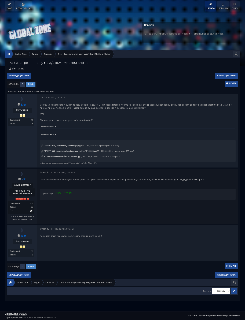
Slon (14, 68)
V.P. (23, 179)
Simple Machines (218, 316)
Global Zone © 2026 (16, 313)
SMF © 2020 (204, 316)
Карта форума (233, 316)
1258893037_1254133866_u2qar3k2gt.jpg (60, 146)
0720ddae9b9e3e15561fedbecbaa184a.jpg (60, 156)
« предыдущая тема (19, 76)
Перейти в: (207, 291)
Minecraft (184, 33)
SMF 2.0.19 (192, 316)
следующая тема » (226, 76)
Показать (51, 127)
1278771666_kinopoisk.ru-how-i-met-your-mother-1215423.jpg (68, 151)
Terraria (197, 33)
